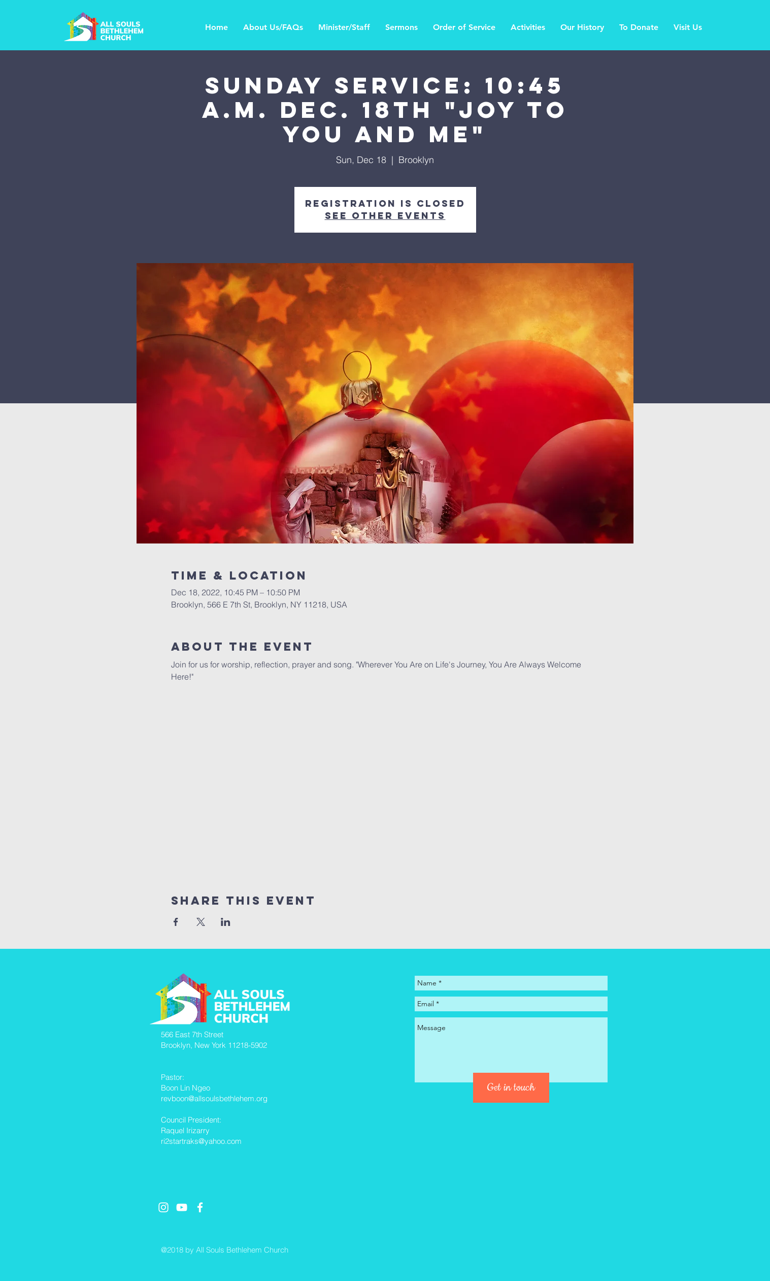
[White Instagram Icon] (163, 1207)
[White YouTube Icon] (181, 1207)
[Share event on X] (201, 922)
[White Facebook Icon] (200, 1207)
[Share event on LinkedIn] (225, 922)
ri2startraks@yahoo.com (201, 1141)
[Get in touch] (511, 1088)
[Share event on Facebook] (176, 922)
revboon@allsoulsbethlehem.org (214, 1098)
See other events (385, 215)
